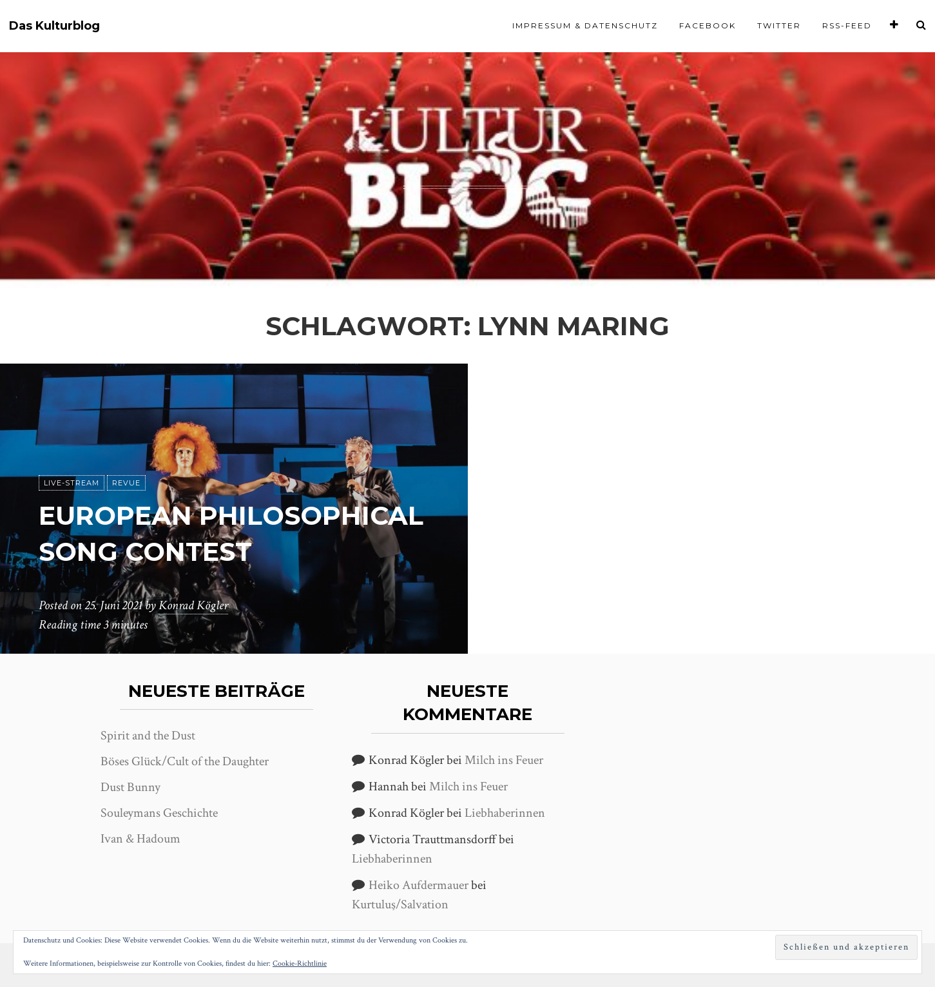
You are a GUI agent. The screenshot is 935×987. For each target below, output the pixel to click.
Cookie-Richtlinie (300, 963)
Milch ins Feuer (504, 760)
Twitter (779, 25)
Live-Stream (71, 482)
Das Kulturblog (54, 26)
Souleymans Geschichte (159, 813)
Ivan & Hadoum (140, 838)
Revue (126, 482)
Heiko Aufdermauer (418, 885)
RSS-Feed (847, 25)
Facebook (707, 25)
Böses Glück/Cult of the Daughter (185, 761)
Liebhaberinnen (505, 813)
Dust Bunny (130, 787)
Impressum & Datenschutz (585, 25)
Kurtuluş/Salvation (400, 904)
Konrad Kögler (193, 605)
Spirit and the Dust (148, 735)
